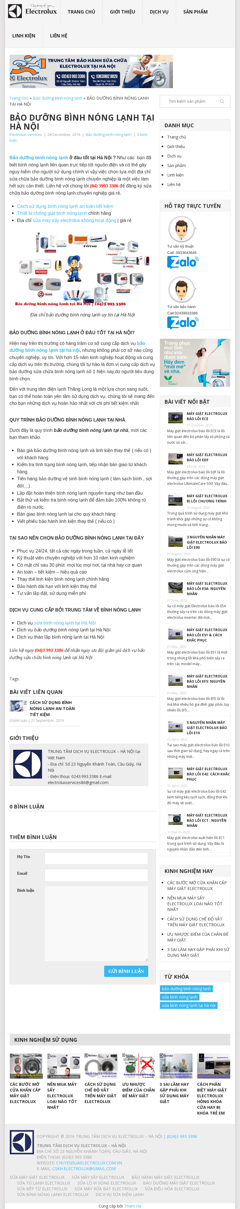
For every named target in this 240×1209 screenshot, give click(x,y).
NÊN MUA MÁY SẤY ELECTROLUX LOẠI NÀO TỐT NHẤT (194, 903)
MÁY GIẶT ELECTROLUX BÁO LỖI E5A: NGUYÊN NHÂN (207, 588)
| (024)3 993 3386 (179, 1136)
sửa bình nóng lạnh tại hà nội (189, 1005)
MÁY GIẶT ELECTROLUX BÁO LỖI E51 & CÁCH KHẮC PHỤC (207, 635)
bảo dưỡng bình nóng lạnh (186, 988)
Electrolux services (25, 134)
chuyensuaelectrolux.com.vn (89, 1163)
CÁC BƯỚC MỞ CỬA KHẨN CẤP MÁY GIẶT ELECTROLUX (197, 885)
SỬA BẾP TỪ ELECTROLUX (42, 1188)
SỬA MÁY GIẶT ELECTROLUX (37, 1177)
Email (22, 873)
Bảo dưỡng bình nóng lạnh (57, 98)
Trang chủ (81, 12)
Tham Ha (132, 1206)
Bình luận (25, 890)
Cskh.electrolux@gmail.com (84, 1168)
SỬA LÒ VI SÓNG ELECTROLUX (106, 1183)
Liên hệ (58, 36)
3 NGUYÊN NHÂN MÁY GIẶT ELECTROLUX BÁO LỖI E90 (207, 542)
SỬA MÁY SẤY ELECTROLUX (98, 1177)
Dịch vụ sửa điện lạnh (120, 1194)
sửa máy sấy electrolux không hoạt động (74, 220)
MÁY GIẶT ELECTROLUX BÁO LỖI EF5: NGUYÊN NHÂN (207, 681)
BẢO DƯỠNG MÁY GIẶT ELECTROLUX (179, 1183)
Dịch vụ (159, 12)
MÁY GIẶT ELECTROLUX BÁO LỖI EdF (207, 457)
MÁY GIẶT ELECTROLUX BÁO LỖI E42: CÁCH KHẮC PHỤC (208, 774)
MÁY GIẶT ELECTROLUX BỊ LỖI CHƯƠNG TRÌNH (207, 499)
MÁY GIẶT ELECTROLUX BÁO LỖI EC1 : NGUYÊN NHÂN (207, 820)
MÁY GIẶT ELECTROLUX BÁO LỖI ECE (207, 416)
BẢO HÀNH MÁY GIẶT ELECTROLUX (165, 1177)
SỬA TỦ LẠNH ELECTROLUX (43, 1183)
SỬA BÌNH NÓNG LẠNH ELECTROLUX (52, 1194)
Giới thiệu (122, 12)
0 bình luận (18, 720)
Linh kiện (23, 36)
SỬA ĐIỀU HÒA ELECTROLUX (172, 1188)
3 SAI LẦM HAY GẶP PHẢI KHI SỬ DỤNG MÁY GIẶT (198, 952)
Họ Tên (23, 857)
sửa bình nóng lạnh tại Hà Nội (65, 622)
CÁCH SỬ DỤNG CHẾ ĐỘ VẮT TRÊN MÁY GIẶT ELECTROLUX (195, 921)
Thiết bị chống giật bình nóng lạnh (52, 213)
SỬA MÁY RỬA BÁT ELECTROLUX (106, 1188)
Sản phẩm (195, 12)
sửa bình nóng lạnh (179, 997)
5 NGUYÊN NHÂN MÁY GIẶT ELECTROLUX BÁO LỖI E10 (207, 727)
